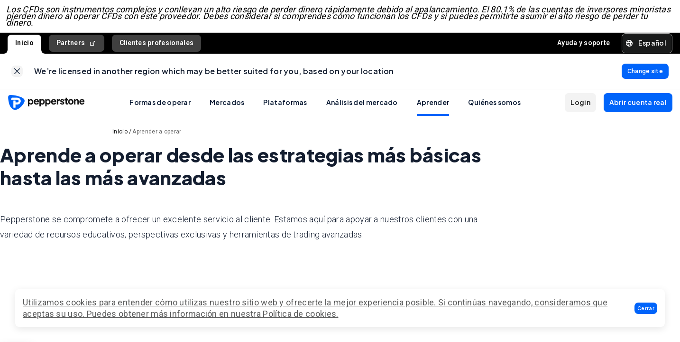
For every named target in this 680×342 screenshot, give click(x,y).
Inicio (24, 45)
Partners (76, 46)
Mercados (227, 108)
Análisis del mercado (362, 108)
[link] (17, 75)
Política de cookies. (300, 314)
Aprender (433, 108)
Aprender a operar (156, 137)
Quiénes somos (494, 108)
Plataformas (285, 108)
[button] (645, 308)
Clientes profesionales (156, 45)
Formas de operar (160, 108)
